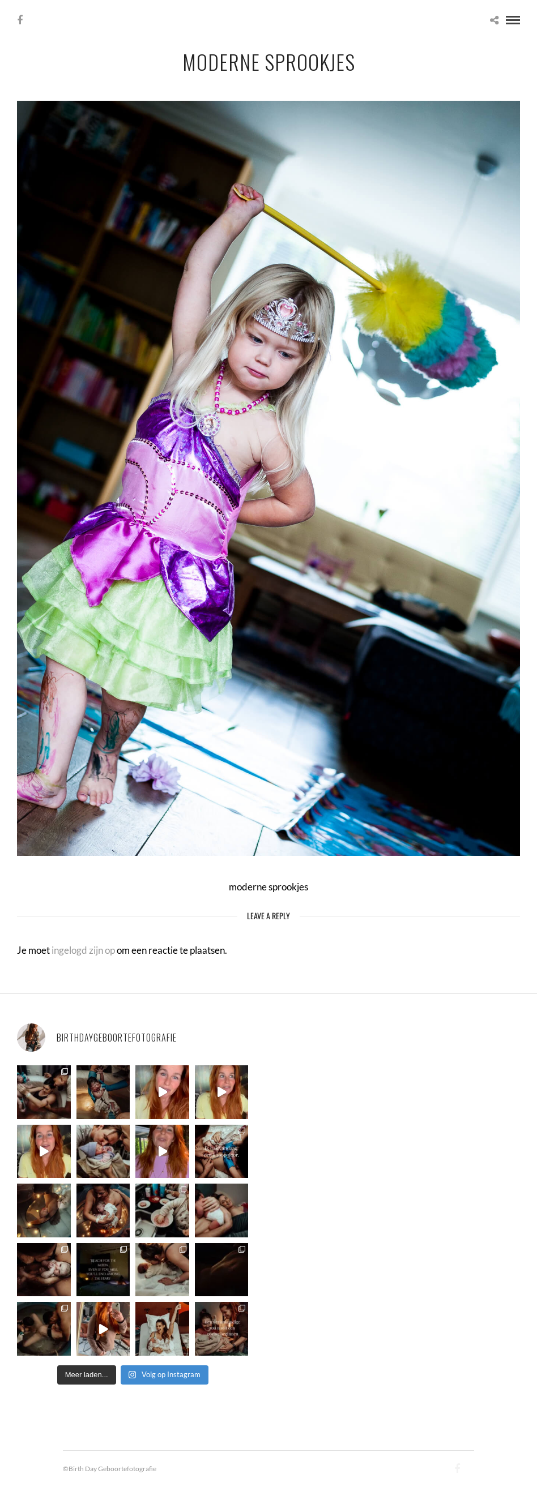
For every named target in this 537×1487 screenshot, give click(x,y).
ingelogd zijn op (83, 950)
